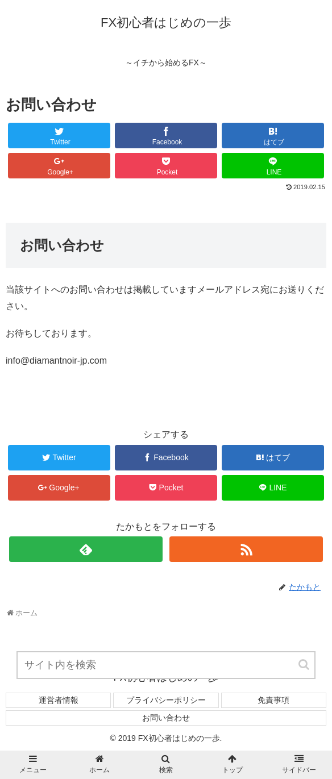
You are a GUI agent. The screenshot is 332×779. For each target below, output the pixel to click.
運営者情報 (58, 700)
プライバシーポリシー (166, 700)
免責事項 (273, 700)
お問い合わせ (166, 717)
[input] (166, 665)
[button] (305, 664)
